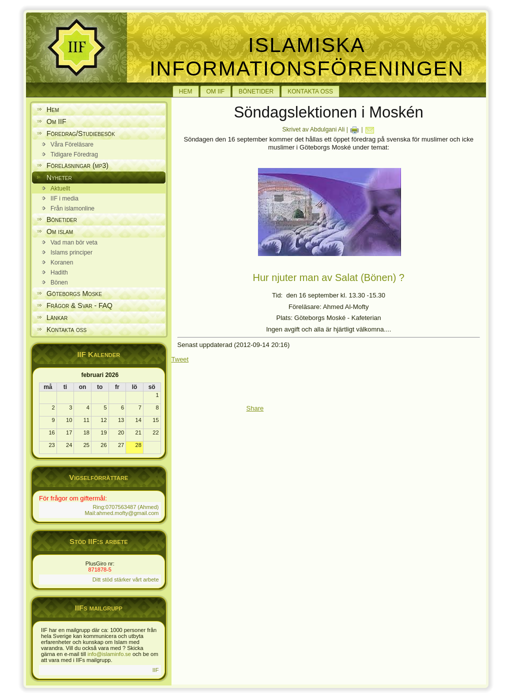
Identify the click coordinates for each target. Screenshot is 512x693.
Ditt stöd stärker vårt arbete (125, 579)
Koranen (61, 262)
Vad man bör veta (74, 242)
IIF (155, 670)
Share (255, 408)
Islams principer (71, 252)
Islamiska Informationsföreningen (307, 57)
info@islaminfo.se (109, 654)
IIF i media (64, 198)
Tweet (180, 359)
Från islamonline (72, 208)
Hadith (59, 272)
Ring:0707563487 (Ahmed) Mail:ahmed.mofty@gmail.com (121, 510)
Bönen (59, 282)
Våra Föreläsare (72, 144)
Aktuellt (60, 188)
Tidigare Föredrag (74, 154)
